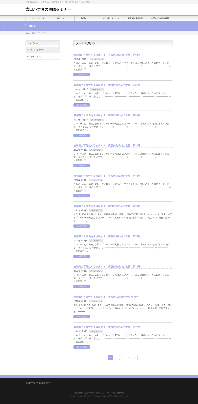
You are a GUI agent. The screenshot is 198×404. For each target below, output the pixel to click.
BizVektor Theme (99, 396)
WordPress (85, 396)
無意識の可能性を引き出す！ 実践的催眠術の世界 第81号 (106, 85)
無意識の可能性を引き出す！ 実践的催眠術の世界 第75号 (106, 236)
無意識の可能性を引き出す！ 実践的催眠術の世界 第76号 (106, 206)
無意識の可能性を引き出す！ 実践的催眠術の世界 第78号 (106, 176)
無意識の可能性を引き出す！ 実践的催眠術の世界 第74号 (106, 266)
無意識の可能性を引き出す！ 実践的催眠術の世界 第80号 (106, 115)
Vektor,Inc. (113, 396)
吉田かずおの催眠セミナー (48, 9)
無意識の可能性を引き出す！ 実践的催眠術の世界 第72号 (106, 327)
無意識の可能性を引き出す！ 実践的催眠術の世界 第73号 (105, 297)
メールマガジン (97, 59)
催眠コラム (35, 56)
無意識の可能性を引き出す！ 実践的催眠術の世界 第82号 (106, 54)
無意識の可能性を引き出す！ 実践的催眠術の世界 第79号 (106, 145)
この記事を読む (82, 74)
